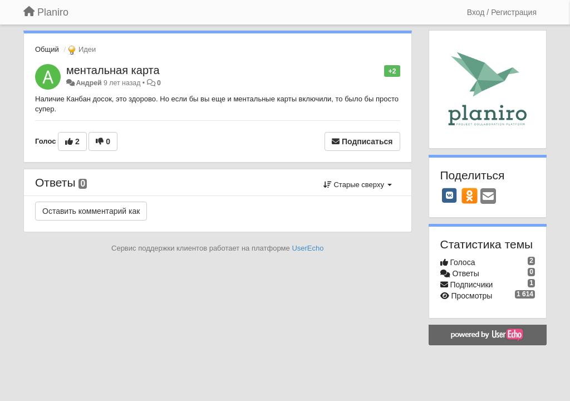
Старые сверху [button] (357, 184)
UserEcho (307, 248)
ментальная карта (113, 70)
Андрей (88, 83)
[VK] (449, 195)
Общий (47, 49)
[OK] (469, 195)
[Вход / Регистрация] (502, 12)
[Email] (488, 197)
